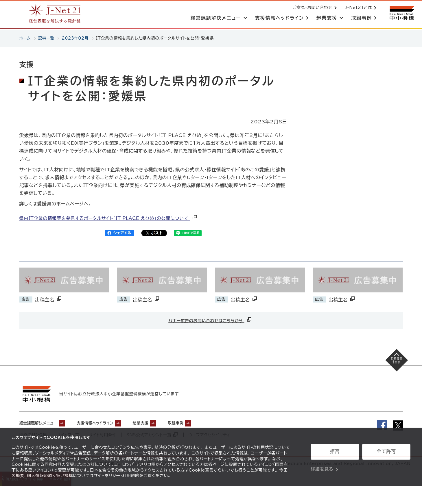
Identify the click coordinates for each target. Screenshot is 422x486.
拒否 (335, 453)
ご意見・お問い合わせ (311, 8)
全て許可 (386, 453)
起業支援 (162, 422)
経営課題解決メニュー (42, 422)
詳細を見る (322, 467)
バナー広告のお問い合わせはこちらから (210, 319)
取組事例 (202, 422)
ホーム (25, 38)
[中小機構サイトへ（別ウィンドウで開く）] (401, 14)
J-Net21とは (357, 8)
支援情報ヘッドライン (109, 422)
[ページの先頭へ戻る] (393, 363)
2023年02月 (77, 38)
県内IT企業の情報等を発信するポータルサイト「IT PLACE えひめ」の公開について (112, 218)
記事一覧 (47, 38)
